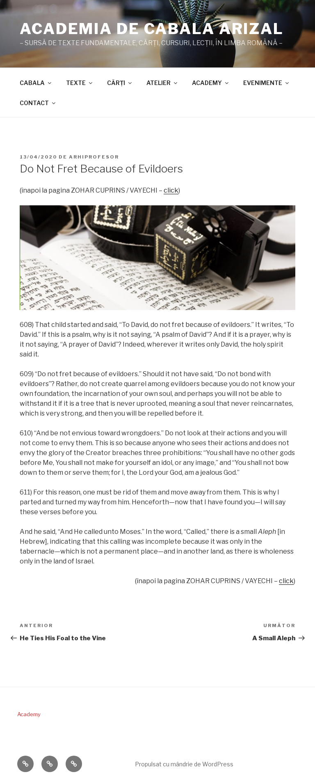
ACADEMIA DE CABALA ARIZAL (152, 29)
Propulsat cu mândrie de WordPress (184, 764)
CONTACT (38, 102)
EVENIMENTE (266, 82)
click (171, 190)
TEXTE (80, 82)
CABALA (36, 82)
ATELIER (162, 82)
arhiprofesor (94, 157)
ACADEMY (211, 82)
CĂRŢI (120, 82)
